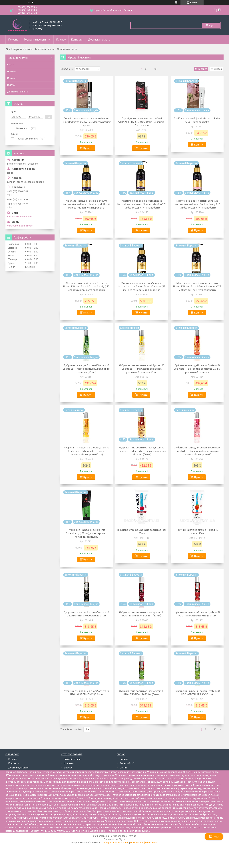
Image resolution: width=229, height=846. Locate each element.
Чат (214, 836)
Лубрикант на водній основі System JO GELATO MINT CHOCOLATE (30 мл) (86, 613)
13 (155, 69)
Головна (13, 39)
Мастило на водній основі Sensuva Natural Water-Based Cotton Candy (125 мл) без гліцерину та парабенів (86, 286)
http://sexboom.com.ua (19, 216)
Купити (87, 147)
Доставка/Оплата (18, 767)
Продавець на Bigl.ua (115, 839)
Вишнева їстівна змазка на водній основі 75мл (141, 531)
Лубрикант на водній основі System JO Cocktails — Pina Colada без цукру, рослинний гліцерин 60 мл (141, 369)
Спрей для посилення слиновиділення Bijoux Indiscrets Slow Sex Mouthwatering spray (86, 122)
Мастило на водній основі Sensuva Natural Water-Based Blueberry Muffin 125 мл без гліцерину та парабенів (141, 204)
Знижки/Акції (127, 763)
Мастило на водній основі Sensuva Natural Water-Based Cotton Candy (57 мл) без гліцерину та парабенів (197, 204)
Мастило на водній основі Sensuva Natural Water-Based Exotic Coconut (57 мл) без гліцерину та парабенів (141, 286)
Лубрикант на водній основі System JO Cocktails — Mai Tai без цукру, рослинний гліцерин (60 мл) (141, 451)
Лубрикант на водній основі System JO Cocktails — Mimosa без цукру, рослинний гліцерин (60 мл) (86, 451)
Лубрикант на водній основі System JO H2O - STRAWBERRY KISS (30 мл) (197, 613)
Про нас (61, 39)
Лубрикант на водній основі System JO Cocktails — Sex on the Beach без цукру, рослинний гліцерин (197, 369)
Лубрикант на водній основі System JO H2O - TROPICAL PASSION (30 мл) (141, 692)
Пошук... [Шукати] (210, 25)
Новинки (69, 763)
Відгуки (11, 85)
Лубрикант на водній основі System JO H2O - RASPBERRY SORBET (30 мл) (141, 613)
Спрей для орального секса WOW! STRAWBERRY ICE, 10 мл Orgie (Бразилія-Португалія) (141, 122)
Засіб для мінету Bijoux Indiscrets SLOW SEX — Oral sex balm (197, 120)
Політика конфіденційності (144, 842)
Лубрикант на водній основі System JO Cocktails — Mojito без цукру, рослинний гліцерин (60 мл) (86, 369)
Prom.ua (132, 836)
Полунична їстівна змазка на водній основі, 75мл (197, 531)
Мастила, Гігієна (45, 49)
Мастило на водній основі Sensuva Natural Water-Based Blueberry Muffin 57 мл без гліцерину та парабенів (86, 204)
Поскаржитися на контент (115, 842)
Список (218, 69)
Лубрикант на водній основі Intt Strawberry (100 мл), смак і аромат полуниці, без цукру (86, 533)
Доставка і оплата (99, 39)
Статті (10, 64)
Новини (11, 71)
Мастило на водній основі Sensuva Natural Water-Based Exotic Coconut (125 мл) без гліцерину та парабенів (197, 286)
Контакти (77, 39)
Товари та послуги (35, 39)
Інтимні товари (72, 759)
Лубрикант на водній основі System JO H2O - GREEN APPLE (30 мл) (197, 692)
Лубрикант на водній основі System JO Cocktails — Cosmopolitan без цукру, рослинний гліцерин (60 (197, 451)
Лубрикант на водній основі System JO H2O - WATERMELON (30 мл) (86, 692)
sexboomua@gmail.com (20, 225)
